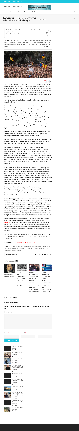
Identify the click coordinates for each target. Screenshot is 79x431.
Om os (15, 12)
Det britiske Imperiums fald (17, 247)
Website (40, 333)
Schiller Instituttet (40, 18)
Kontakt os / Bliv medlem (24, 12)
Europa (19, 43)
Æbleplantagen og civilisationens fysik (18, 373)
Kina (48, 43)
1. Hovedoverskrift (29, 41)
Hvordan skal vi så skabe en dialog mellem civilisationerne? (18, 359)
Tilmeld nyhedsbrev (36, 12)
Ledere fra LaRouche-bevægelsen (15, 45)
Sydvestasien (31, 45)
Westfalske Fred (17, 251)
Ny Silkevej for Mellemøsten (18, 249)
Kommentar (8, 312)
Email (23, 333)
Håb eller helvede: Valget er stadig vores (18, 386)
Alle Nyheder (44, 41)
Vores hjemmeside (7, 12)
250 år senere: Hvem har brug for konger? (18, 352)
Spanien (30, 249)
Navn (6, 333)
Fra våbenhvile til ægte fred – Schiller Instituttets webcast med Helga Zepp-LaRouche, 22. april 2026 (18, 401)
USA (37, 45)
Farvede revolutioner (33, 247)
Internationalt (26, 43)
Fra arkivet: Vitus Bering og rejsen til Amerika (9, 276)
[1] (31, 223)
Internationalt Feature (39, 43)
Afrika (38, 41)
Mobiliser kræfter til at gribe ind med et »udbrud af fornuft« (18, 407)
